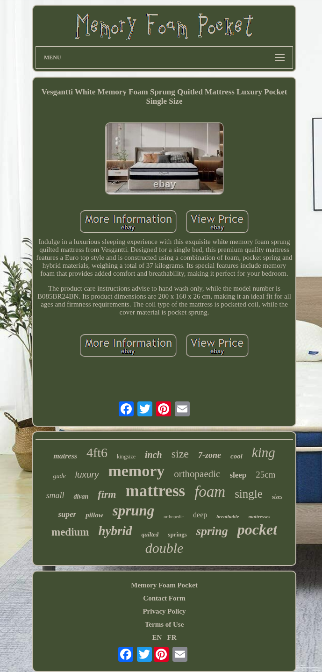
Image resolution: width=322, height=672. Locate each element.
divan (80, 496)
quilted (149, 534)
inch (153, 455)
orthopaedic (197, 473)
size (180, 454)
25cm (265, 474)
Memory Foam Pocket (164, 585)
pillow (94, 515)
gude (59, 475)
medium (70, 532)
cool (236, 456)
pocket (257, 529)
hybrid (115, 531)
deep (200, 515)
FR (172, 637)
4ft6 (96, 452)
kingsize (126, 456)
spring (212, 531)
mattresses (260, 516)
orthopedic (174, 516)
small (55, 495)
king (263, 452)
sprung (134, 510)
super (67, 514)
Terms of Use (164, 624)
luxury (87, 474)
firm (107, 494)
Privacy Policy (164, 611)
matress (65, 456)
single (249, 493)
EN (157, 637)
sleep (237, 475)
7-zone (209, 455)
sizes (277, 496)
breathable (227, 516)
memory (136, 470)
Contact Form (164, 598)
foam (209, 491)
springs (177, 534)
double (164, 548)
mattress (155, 491)
